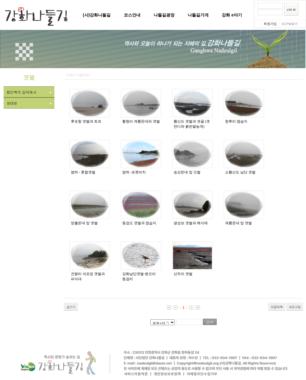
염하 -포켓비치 (134, 172)
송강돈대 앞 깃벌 (187, 172)
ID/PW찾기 (290, 24)
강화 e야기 (232, 15)
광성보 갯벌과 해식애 (191, 223)
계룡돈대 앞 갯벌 (238, 223)
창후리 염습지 (236, 121)
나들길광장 (164, 15)
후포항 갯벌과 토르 (86, 121)
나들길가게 (198, 15)
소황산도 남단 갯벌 (240, 172)
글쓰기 (70, 307)
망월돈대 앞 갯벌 (84, 223)
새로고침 (295, 307)
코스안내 (132, 15)
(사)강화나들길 (97, 15)
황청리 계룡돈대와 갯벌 (141, 121)
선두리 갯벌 (183, 274)
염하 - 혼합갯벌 (83, 172)
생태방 (29, 103)
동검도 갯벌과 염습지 (139, 223)
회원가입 (270, 24)
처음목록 (277, 307)
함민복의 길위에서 (29, 91)
